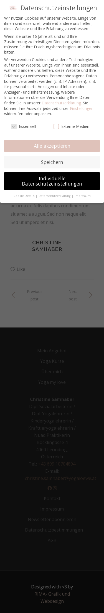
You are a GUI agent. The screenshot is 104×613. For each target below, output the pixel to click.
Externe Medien (71, 126)
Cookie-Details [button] (24, 196)
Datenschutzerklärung (61, 102)
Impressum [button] (83, 196)
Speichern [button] (52, 162)
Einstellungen (81, 108)
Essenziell (23, 126)
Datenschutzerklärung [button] (55, 196)
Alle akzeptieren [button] (52, 145)
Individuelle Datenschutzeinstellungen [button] (52, 181)
